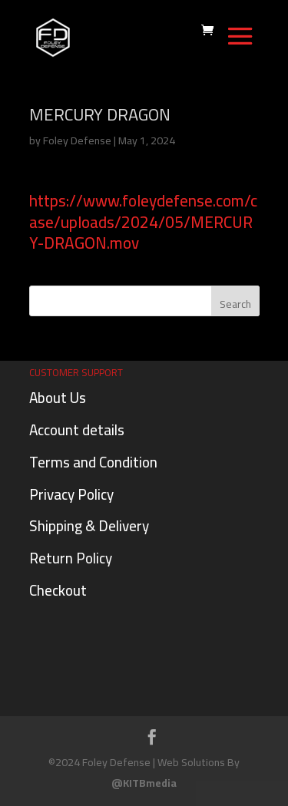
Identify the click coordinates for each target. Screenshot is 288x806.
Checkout (58, 590)
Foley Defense (77, 140)
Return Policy (70, 558)
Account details (76, 430)
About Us (57, 397)
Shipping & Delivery (89, 526)
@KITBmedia (144, 783)
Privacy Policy (71, 494)
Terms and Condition (93, 462)
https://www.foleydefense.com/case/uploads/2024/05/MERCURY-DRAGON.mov (143, 222)
